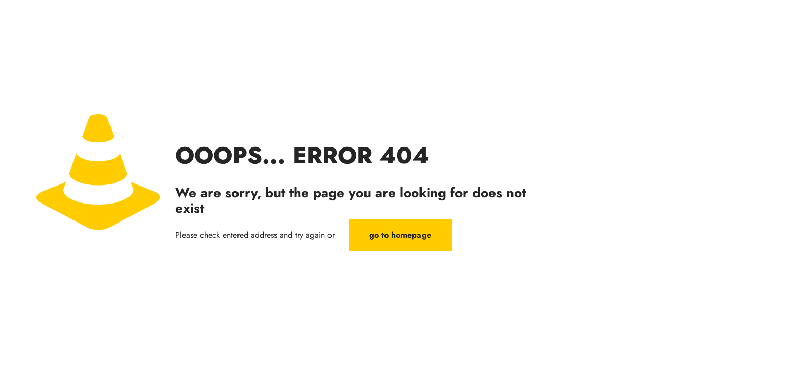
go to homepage (400, 235)
